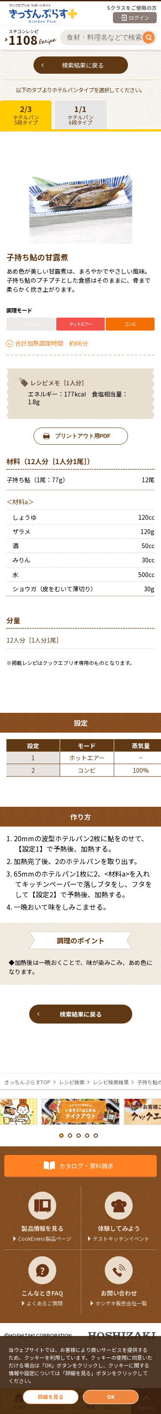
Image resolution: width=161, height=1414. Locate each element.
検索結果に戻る (83, 65)
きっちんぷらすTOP (27, 1082)
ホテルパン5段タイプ (26, 114)
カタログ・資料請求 (86, 1165)
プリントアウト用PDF (83, 436)
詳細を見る (51, 1396)
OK (111, 1396)
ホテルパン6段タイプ (80, 114)
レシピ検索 (72, 1082)
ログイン (139, 17)
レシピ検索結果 (111, 1082)
